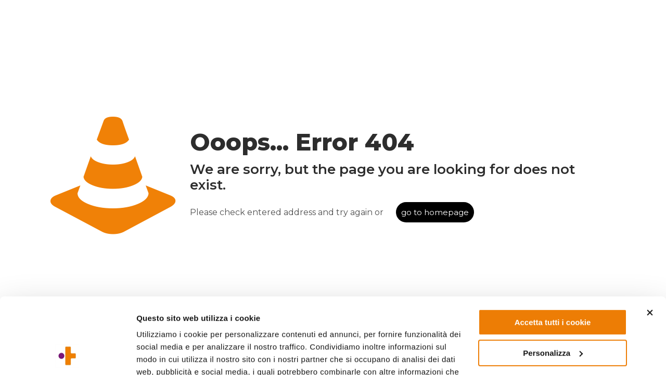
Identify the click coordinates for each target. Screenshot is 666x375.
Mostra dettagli (164, 354)
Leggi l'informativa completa (192, 325)
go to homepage (435, 212)
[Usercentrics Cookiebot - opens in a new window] (67, 354)
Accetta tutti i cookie (553, 251)
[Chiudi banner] (650, 241)
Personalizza (553, 281)
